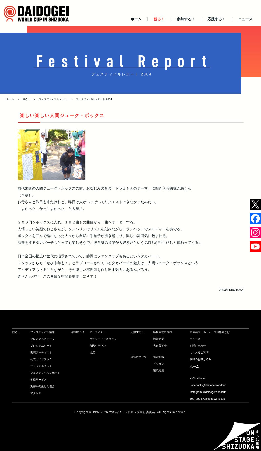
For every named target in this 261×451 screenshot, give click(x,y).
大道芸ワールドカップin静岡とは (210, 332)
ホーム (136, 19)
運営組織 (158, 357)
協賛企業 (158, 339)
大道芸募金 (160, 345)
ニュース (245, 19)
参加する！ (186, 19)
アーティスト (97, 332)
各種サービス (38, 379)
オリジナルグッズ (41, 366)
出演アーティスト (41, 352)
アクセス (35, 393)
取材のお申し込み (200, 359)
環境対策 (158, 370)
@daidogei (198, 378)
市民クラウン (97, 345)
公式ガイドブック (41, 359)
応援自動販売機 (162, 332)
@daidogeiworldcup (214, 385)
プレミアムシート (41, 345)
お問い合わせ (198, 345)
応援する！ (216, 19)
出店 (92, 352)
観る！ (159, 19)
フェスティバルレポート (53, 99)
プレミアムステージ (42, 339)
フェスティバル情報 (42, 332)
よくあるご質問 (199, 352)
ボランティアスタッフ (103, 339)
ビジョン (158, 363)
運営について (139, 357)
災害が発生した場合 (42, 386)
